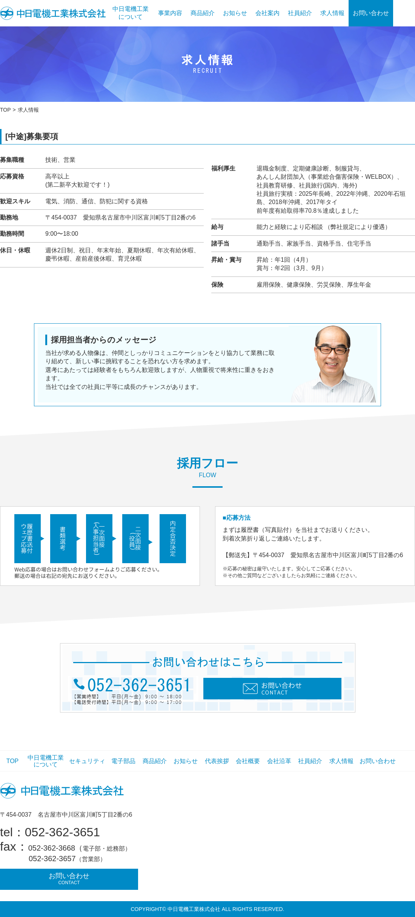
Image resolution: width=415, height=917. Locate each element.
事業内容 (170, 13)
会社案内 (267, 13)
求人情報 (332, 13)
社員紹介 (300, 13)
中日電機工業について (130, 13)
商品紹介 (203, 13)
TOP (5, 110)
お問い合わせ (371, 13)
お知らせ (235, 13)
